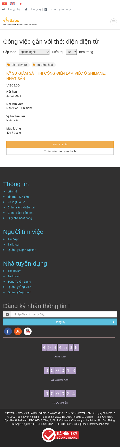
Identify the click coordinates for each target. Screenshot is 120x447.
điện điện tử (17, 64)
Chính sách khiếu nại (18, 207)
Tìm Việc (11, 239)
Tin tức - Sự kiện (16, 196)
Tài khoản (11, 244)
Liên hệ (10, 191)
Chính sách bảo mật (18, 212)
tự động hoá (43, 64)
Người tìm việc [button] (23, 231)
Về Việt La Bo (14, 202)
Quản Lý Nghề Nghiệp (19, 249)
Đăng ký (33, 9)
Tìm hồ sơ (12, 271)
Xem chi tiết (60, 144)
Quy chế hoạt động (17, 218)
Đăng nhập (12, 9)
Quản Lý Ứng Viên (17, 287)
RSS (18, 331)
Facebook (8, 331)
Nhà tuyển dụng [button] (25, 263)
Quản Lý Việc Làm (17, 292)
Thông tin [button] (16, 184)
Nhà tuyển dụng (58, 9)
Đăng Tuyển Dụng (17, 281)
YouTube (28, 331)
